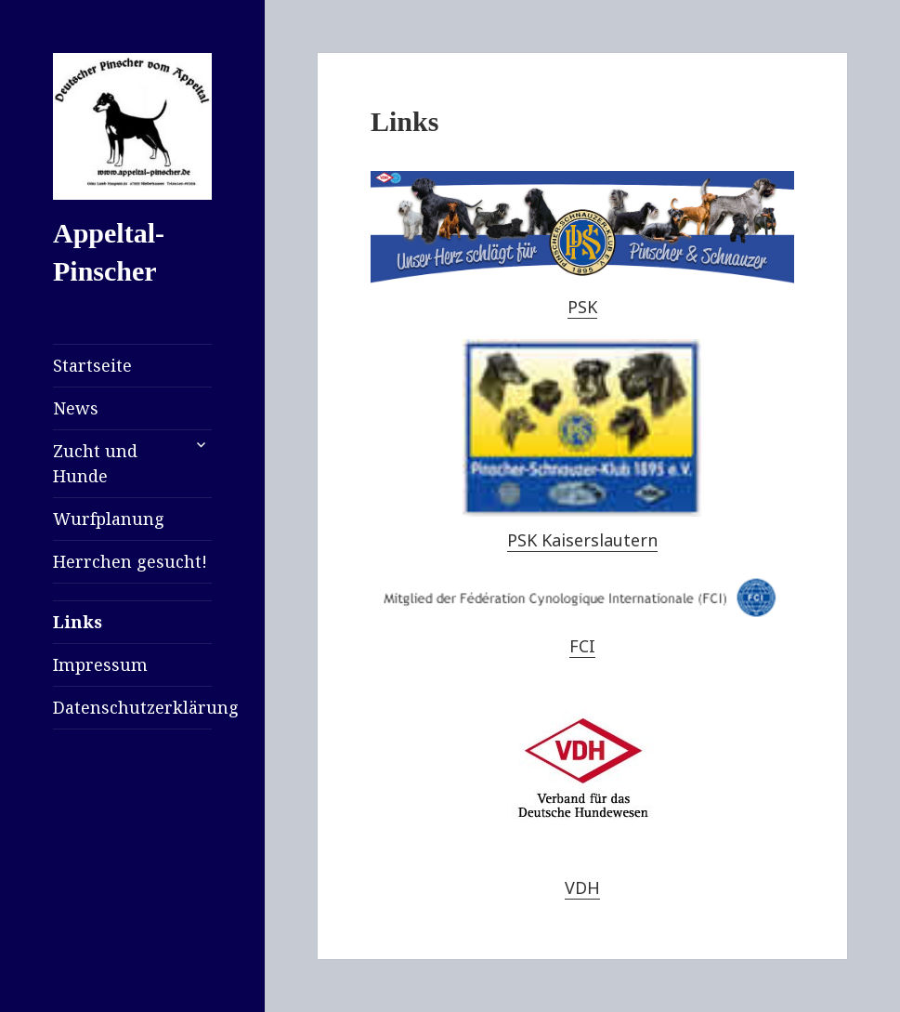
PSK (582, 307)
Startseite (92, 365)
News (75, 408)
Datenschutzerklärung (132, 707)
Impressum (100, 664)
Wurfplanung (108, 518)
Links (77, 622)
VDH (582, 887)
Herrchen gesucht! (130, 561)
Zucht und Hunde (95, 463)
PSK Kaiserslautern (582, 540)
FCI (582, 646)
